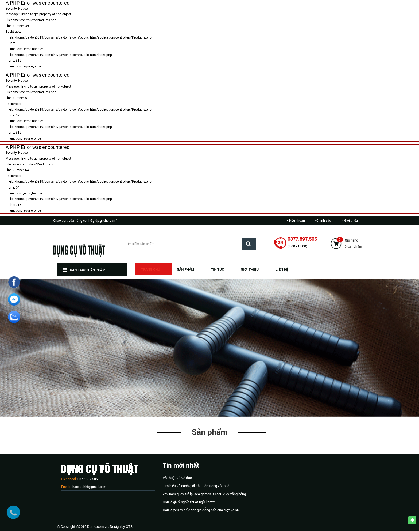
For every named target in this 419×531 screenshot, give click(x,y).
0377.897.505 (302, 239)
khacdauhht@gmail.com (88, 486)
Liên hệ (282, 269)
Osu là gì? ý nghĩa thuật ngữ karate (189, 501)
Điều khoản (297, 220)
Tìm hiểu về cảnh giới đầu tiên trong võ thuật (197, 485)
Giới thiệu (351, 220)
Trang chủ (150, 269)
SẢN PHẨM (185, 269)
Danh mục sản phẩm (84, 270)
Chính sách (324, 220)
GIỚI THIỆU (250, 269)
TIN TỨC (217, 269)
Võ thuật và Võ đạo (177, 477)
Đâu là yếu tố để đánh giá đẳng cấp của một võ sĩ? (201, 509)
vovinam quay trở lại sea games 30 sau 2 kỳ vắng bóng (204, 493)
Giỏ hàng (351, 240)
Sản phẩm (210, 432)
